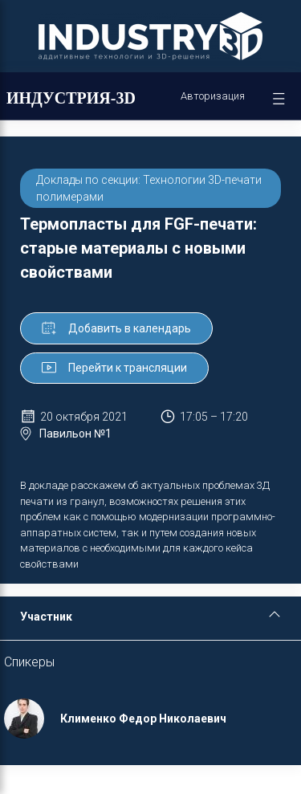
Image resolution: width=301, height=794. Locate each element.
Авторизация (213, 96)
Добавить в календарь (116, 328)
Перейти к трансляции (114, 367)
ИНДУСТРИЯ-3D (71, 98)
